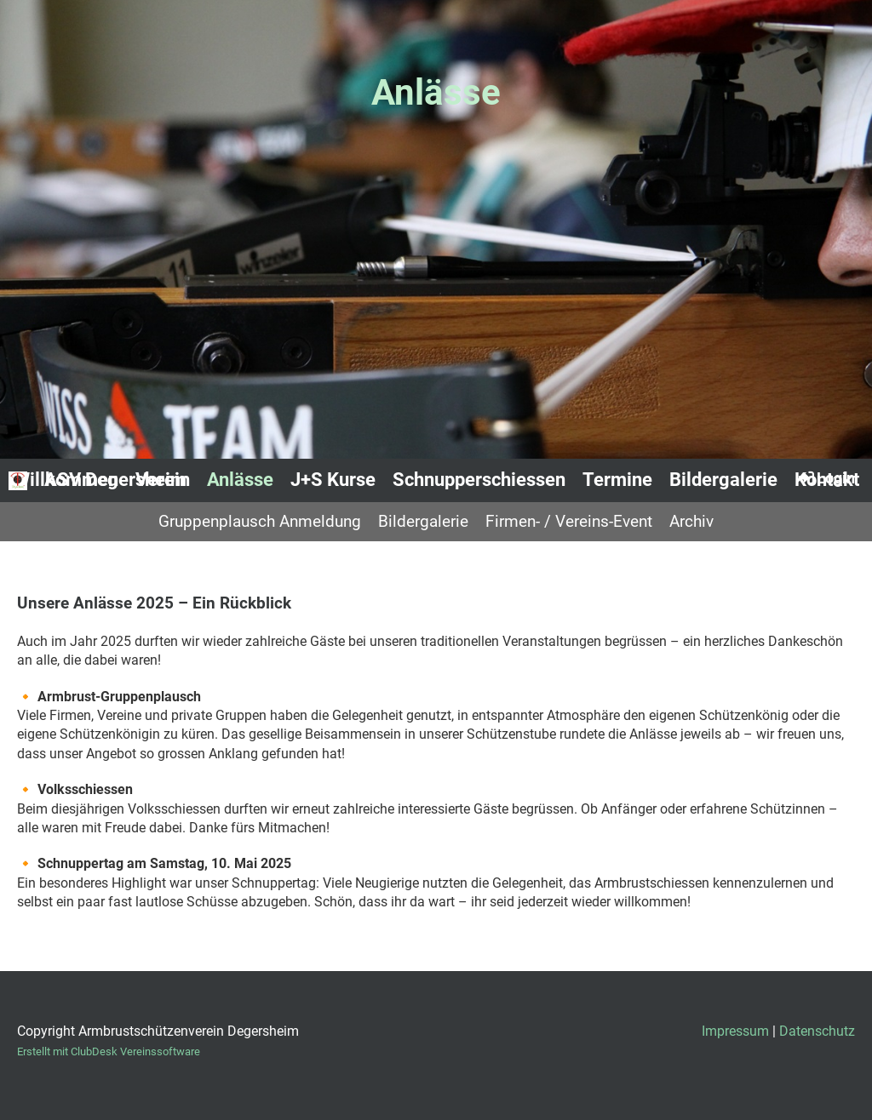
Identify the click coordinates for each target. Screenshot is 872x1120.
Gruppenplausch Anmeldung (259, 521)
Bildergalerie (723, 479)
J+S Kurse (333, 479)
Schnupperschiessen (479, 479)
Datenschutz (817, 1031)
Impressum (735, 1031)
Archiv (691, 521)
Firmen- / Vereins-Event (568, 521)
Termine (617, 479)
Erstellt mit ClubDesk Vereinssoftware (108, 1051)
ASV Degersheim (115, 479)
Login (825, 477)
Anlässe (240, 479)
